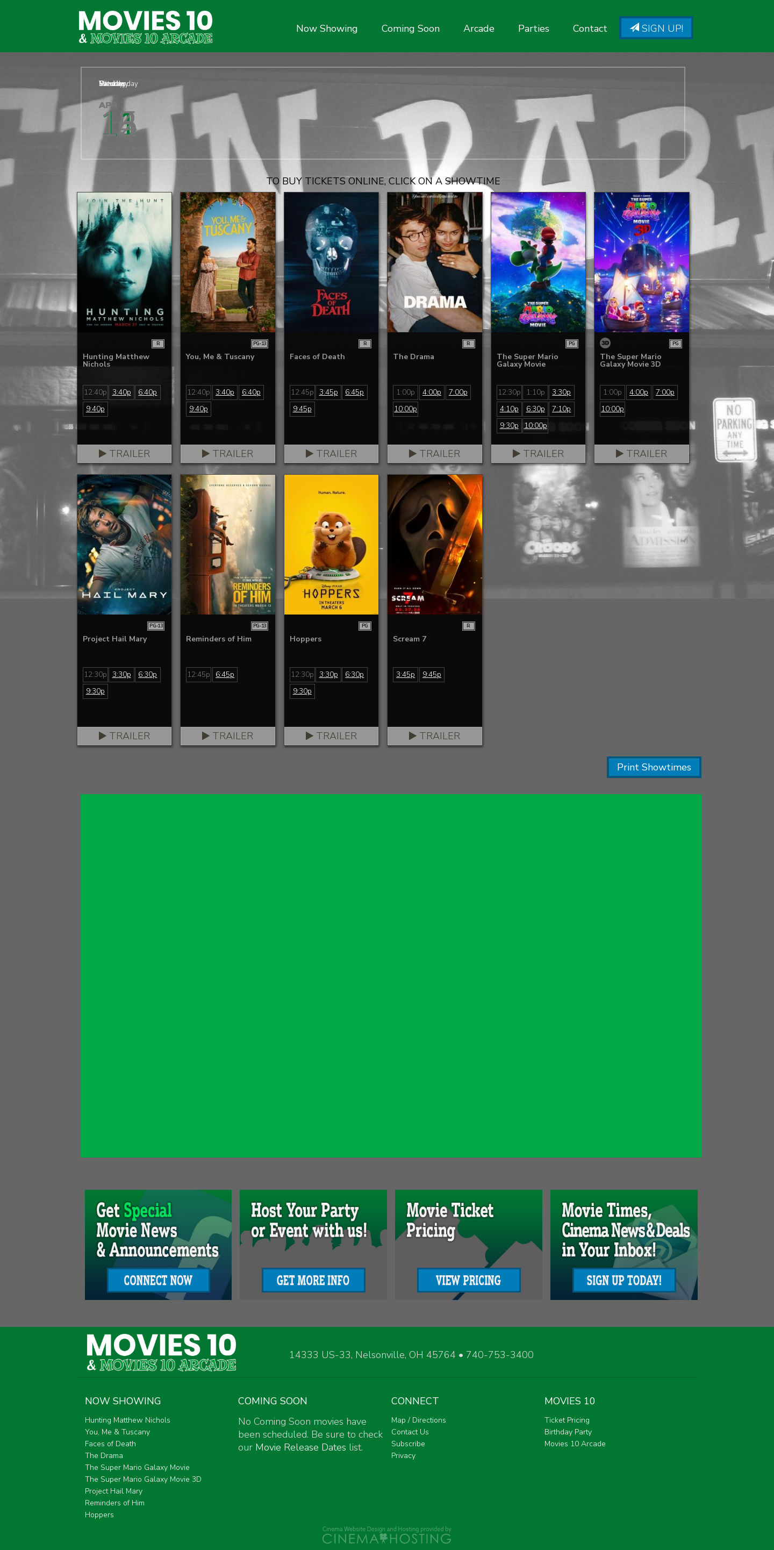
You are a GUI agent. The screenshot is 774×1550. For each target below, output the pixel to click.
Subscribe (408, 1444)
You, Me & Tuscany (117, 1432)
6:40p (147, 392)
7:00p (458, 392)
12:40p (95, 392)
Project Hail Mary (113, 1491)
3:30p (561, 392)
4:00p (431, 392)
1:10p (535, 392)
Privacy (403, 1456)
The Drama (104, 1456)
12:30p (509, 392)
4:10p (509, 409)
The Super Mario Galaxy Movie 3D (143, 1479)
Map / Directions (418, 1420)
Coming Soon (411, 28)
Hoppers (99, 1515)
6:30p (535, 409)
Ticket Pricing (567, 1420)
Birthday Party (568, 1432)
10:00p (405, 409)
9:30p (509, 425)
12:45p (302, 392)
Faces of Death (110, 1444)
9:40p (95, 409)
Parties (533, 28)
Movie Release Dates (300, 1447)
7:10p (561, 409)
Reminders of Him (115, 1503)
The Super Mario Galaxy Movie (137, 1467)
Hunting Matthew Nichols (127, 1420)
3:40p (121, 392)
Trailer (124, 453)
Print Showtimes (654, 767)
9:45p (302, 409)
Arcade (478, 28)
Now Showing (327, 28)
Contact (590, 28)
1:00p (405, 392)
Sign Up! (656, 28)
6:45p (354, 392)
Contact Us (410, 1432)
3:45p (328, 392)
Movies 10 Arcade (575, 1444)
